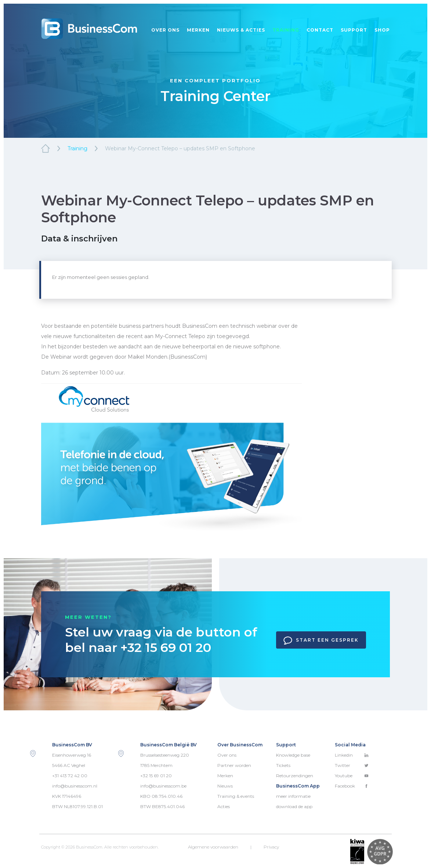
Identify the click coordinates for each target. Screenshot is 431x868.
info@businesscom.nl (74, 786)
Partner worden (234, 765)
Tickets (283, 765)
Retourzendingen (294, 775)
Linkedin (352, 755)
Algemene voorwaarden (213, 847)
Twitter (352, 765)
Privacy (271, 847)
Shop (382, 30)
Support (354, 30)
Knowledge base (293, 755)
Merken (198, 30)
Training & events (235, 796)
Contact (320, 30)
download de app (294, 806)
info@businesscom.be (163, 786)
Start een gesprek (321, 640)
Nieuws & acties (241, 30)
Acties (223, 806)
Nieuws (225, 786)
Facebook (352, 786)
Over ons (165, 30)
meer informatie (293, 796)
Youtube (352, 775)
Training (285, 30)
